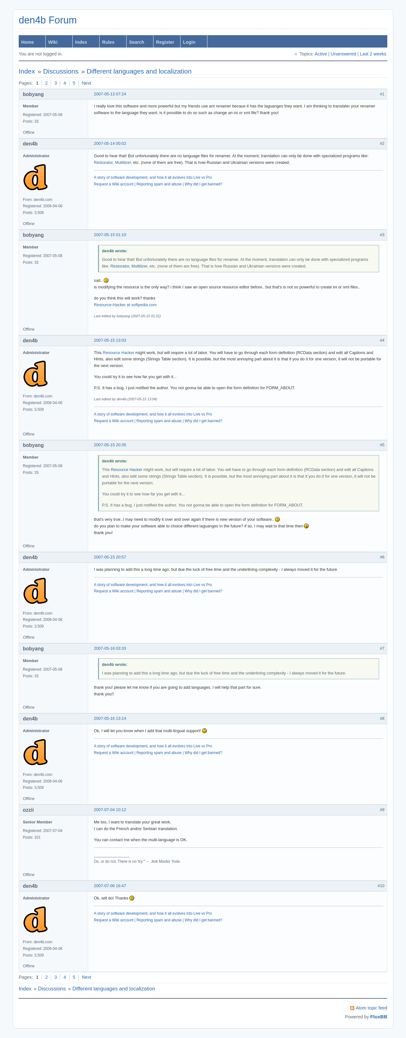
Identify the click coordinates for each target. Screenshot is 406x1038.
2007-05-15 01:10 (110, 234)
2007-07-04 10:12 (110, 809)
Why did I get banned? (203, 184)
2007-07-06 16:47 (110, 885)
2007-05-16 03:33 (110, 648)
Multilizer (123, 162)
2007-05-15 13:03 (110, 340)
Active (321, 53)
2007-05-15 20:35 (110, 444)
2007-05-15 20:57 (110, 557)
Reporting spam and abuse (158, 184)
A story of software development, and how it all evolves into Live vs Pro (153, 177)
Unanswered (343, 53)
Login (189, 42)
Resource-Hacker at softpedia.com (125, 304)
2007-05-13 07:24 (110, 94)
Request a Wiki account (114, 184)
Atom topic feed (371, 1007)
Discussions (60, 71)
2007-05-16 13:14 (110, 718)
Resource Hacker (118, 352)
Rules (108, 42)
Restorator (103, 162)
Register (165, 42)
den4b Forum (48, 20)
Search (136, 42)
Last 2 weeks (373, 53)
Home (27, 42)
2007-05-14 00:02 (110, 143)
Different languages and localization (139, 71)
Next (86, 83)
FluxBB (378, 1016)
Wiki (52, 42)
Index (81, 42)
